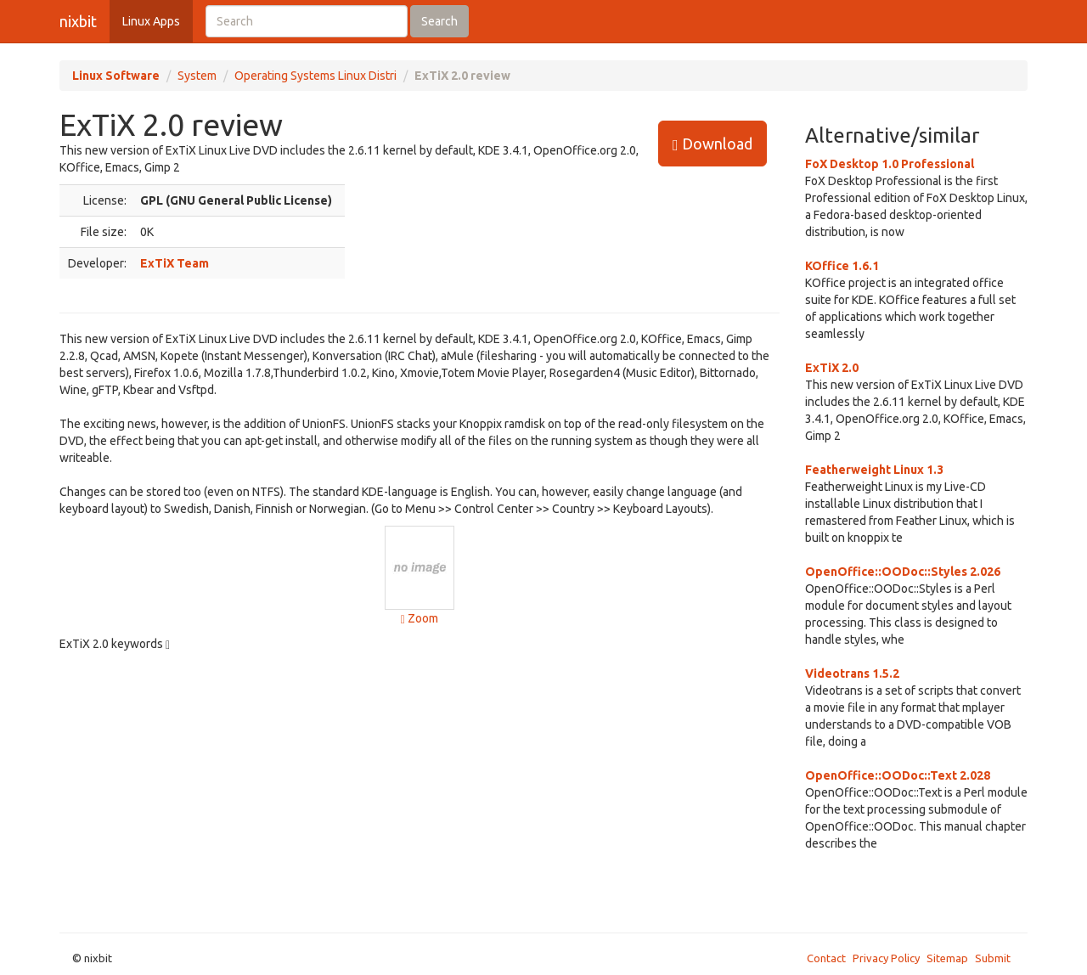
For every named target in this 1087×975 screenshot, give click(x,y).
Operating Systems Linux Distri (315, 75)
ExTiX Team (174, 263)
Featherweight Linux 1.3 (874, 469)
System (197, 75)
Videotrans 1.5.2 (852, 673)
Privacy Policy (886, 958)
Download (712, 144)
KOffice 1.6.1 (842, 266)
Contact (826, 958)
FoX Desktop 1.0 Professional (889, 164)
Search (439, 21)
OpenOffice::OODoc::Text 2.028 (897, 775)
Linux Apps (151, 21)
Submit (993, 958)
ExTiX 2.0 (832, 368)
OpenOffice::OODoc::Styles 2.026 (902, 571)
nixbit (78, 21)
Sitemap (947, 958)
